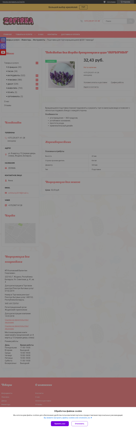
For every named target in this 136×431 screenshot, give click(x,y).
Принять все (59, 424)
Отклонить (79, 424)
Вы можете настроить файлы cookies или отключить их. (67, 418)
